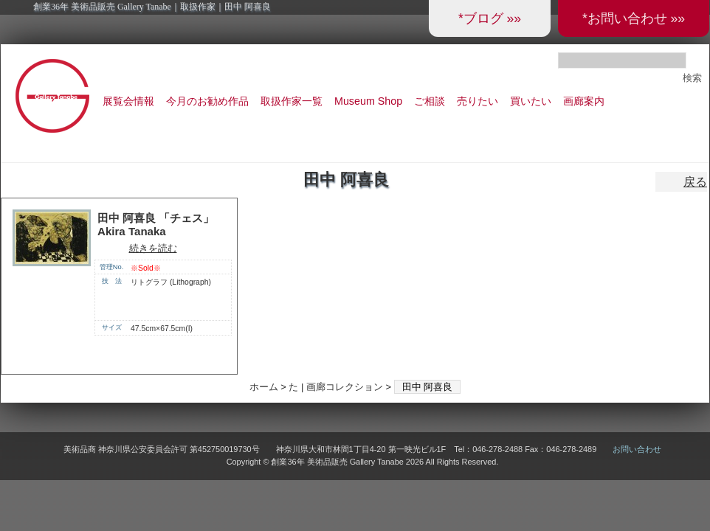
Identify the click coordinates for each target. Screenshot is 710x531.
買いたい (530, 101)
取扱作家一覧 (292, 101)
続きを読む (153, 248)
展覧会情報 (128, 101)
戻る (695, 182)
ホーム (263, 386)
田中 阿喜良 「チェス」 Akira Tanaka (155, 225)
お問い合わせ (637, 449)
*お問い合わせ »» (633, 18)
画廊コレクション (344, 386)
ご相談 (429, 101)
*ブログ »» (489, 18)
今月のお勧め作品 (207, 101)
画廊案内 (583, 101)
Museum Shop (368, 101)
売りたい (477, 101)
